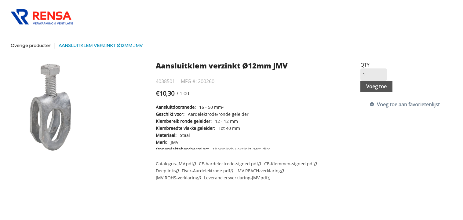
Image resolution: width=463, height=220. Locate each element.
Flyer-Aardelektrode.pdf (207, 171)
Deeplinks (167, 171)
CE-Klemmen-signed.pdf (290, 164)
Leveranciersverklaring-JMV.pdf (237, 178)
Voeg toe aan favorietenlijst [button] (408, 104)
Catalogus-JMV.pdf (175, 164)
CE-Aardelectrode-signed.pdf (230, 164)
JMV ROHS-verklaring (178, 178)
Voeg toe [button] (376, 86)
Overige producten (31, 45)
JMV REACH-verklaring (259, 171)
